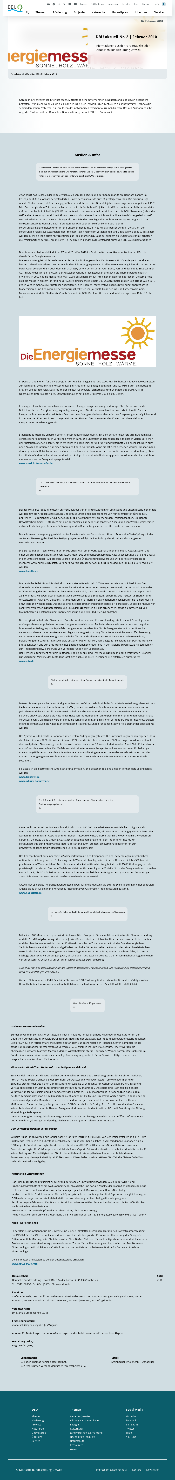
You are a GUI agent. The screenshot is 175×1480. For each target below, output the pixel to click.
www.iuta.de (26, 661)
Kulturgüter (76, 1428)
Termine (126, 4)
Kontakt (146, 4)
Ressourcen (76, 1445)
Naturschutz (77, 1441)
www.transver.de (29, 777)
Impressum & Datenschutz (111, 1469)
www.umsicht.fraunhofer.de (35, 463)
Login (156, 4)
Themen (41, 12)
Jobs (136, 4)
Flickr (129, 1432)
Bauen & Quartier (80, 1416)
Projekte (79, 12)
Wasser (74, 1449)
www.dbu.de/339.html (25, 1263)
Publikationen (97, 4)
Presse (83, 4)
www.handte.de (28, 571)
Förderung (60, 12)
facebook (131, 1420)
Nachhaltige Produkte (82, 1436)
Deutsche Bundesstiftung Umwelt (40, 1470)
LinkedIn (131, 1416)
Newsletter (113, 4)
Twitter (130, 1428)
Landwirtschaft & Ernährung (86, 1432)
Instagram (132, 1424)
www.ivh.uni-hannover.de (34, 781)
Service (159, 12)
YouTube (131, 1436)
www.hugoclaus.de (30, 892)
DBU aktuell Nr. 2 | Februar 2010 (41, 73)
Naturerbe (98, 12)
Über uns (141, 12)
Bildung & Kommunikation (85, 1420)
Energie (74, 1424)
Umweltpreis (120, 12)
